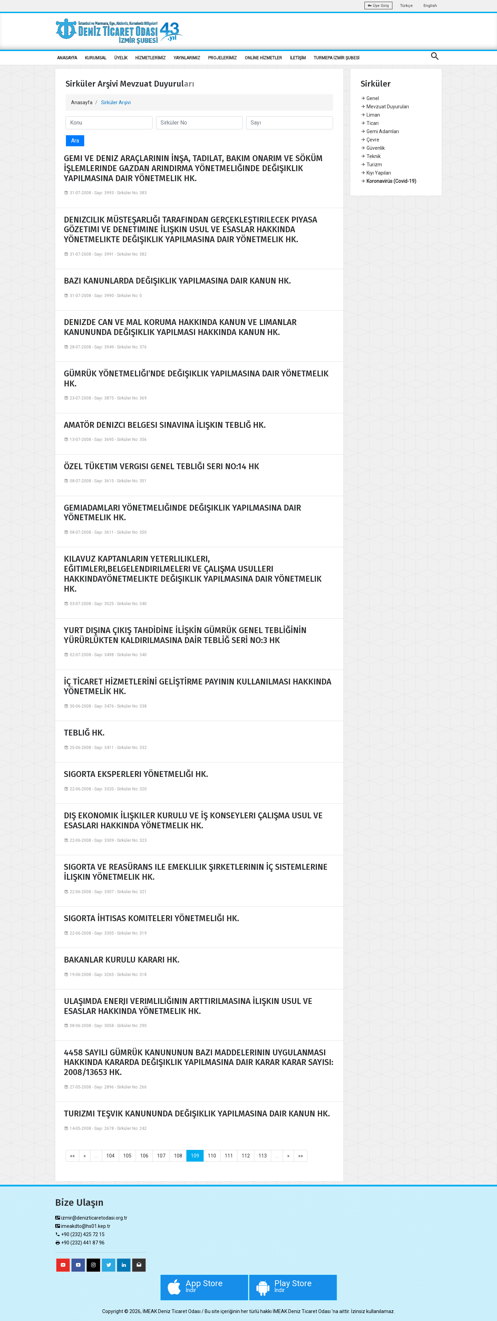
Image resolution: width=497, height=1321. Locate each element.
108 (178, 1156)
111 (229, 1156)
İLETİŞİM (298, 58)
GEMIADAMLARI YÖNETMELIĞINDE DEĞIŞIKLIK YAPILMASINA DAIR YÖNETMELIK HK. (182, 513)
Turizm (371, 164)
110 (212, 1156)
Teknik (371, 156)
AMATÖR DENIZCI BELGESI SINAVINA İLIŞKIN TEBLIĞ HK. (165, 425)
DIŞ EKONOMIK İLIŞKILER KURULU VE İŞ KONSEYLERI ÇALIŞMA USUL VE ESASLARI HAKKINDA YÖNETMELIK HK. (193, 820)
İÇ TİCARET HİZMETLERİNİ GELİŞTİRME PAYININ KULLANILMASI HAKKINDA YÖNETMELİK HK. (197, 687)
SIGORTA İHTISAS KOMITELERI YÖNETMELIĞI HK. (151, 918)
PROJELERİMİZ (222, 58)
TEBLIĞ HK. (84, 733)
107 (161, 1156)
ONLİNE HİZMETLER (263, 58)
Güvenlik (373, 148)
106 (144, 1156)
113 (263, 1156)
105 (127, 1156)
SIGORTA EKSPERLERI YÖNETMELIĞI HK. (136, 774)
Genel (370, 98)
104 (110, 1156)
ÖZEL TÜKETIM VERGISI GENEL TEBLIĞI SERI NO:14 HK (161, 466)
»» (300, 1156)
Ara (75, 140)
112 (246, 1156)
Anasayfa (81, 102)
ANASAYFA (67, 58)
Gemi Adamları (380, 131)
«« (72, 1156)
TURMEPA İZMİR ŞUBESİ (336, 58)
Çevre (370, 139)
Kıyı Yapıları (376, 173)
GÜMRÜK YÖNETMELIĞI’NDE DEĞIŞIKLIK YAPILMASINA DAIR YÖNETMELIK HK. (196, 378)
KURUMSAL (95, 58)
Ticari (370, 123)
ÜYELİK (120, 58)
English (430, 5)
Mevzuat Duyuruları (385, 106)
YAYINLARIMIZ (187, 58)
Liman (370, 115)
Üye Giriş (378, 5)
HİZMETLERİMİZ (150, 58)
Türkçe (406, 5)
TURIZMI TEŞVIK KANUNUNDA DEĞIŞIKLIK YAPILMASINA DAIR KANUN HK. (197, 1113)
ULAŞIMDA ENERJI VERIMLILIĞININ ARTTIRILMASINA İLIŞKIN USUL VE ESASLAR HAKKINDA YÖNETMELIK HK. (188, 1006)
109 (195, 1156)
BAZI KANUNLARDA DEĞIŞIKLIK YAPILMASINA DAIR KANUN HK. (177, 281)
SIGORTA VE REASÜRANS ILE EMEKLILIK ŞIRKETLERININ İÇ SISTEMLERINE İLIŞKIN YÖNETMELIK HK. (196, 872)
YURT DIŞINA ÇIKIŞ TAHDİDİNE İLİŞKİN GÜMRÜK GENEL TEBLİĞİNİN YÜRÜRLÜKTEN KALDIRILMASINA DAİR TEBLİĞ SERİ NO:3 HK (185, 635)
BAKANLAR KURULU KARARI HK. (121, 960)
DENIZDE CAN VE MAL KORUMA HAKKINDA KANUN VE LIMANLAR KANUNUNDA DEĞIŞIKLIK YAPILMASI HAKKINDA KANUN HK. (180, 327)
